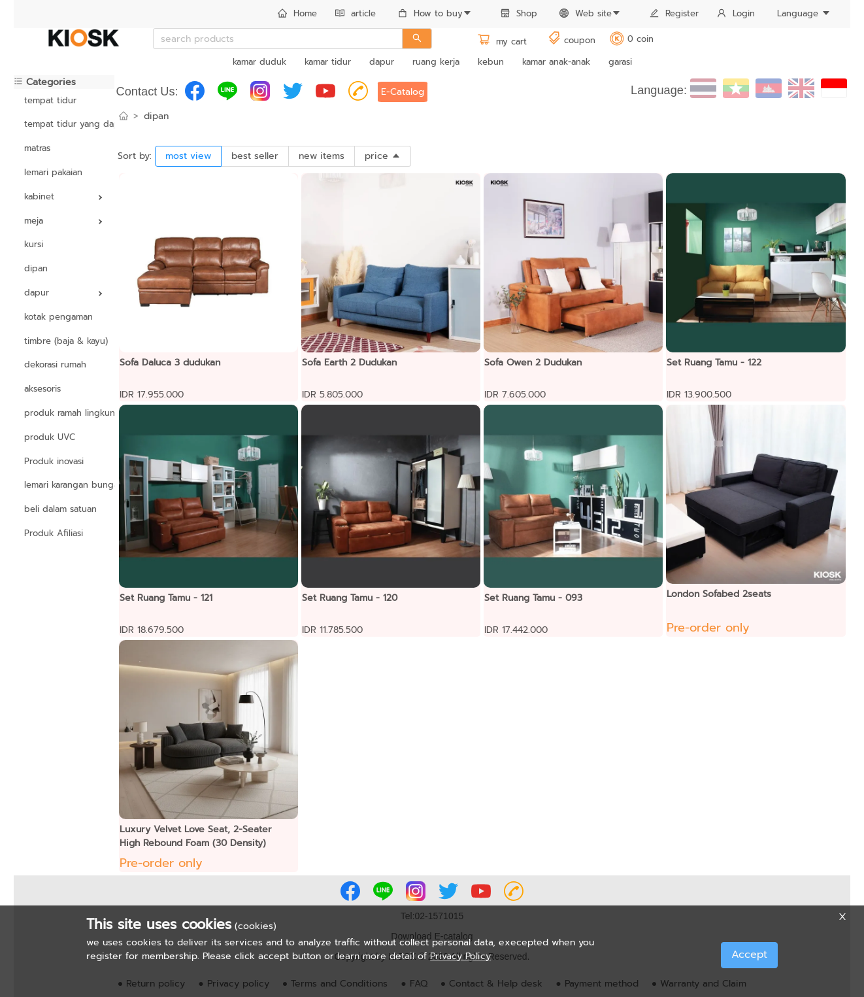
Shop (519, 13)
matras (37, 148)
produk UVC (49, 437)
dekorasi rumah (55, 364)
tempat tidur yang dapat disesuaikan (64, 124)
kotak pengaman (58, 317)
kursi (33, 244)
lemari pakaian (53, 172)
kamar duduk (259, 62)
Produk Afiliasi (53, 533)
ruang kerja (435, 62)
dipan (36, 268)
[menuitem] (297, 14)
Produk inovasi (54, 461)
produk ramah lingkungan (64, 413)
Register (674, 13)
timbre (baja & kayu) (64, 341)
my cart (502, 41)
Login (736, 13)
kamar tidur (328, 62)
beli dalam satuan (60, 509)
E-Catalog (402, 92)
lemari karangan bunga (64, 485)
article (355, 13)
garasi (620, 62)
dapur (381, 62)
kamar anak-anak (556, 62)
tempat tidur (50, 100)
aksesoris (42, 388)
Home (297, 13)
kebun (491, 62)
